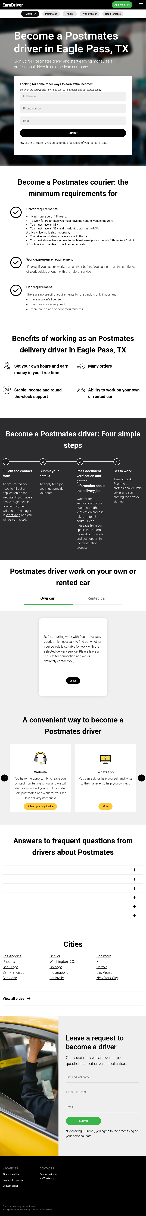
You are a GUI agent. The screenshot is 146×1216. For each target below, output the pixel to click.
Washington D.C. (62, 961)
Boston (102, 961)
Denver (54, 956)
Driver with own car (13, 1180)
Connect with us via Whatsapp (48, 1176)
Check (73, 680)
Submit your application (40, 806)
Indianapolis (58, 972)
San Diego (10, 967)
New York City (107, 978)
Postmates (51, 13)
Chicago (55, 967)
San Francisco (13, 972)
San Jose (10, 978)
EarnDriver (13, 5)
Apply (70, 13)
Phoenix (9, 961)
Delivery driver (10, 1185)
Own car (47, 598)
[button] (141, 778)
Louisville (56, 978)
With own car (89, 13)
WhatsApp (13, 515)
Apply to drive (122, 4)
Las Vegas (104, 972)
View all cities (13, 998)
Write (105, 806)
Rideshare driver (11, 1174)
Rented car (97, 598)
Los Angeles (12, 956)
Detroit (102, 967)
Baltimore (104, 956)
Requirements (113, 13)
